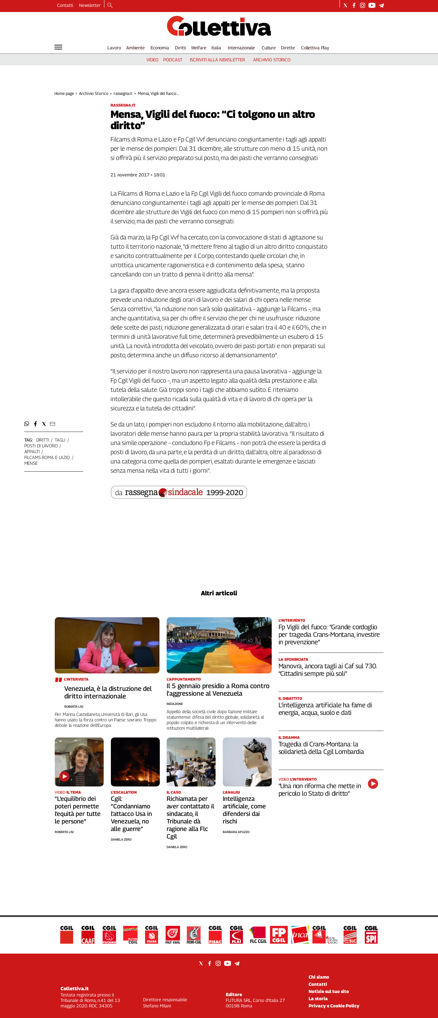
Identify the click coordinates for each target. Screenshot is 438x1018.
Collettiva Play (315, 47)
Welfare (198, 47)
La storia (318, 998)
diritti (42, 440)
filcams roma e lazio (47, 457)
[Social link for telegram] (381, 5)
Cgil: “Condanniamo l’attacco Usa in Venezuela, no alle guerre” (131, 813)
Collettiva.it (75, 988)
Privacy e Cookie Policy (334, 1005)
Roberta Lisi (73, 706)
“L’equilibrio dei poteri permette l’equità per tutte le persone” (78, 810)
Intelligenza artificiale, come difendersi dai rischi (244, 810)
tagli (60, 440)
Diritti (180, 47)
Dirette (288, 47)
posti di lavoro (41, 445)
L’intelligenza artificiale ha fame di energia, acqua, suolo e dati (325, 708)
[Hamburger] (58, 47)
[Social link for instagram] (362, 5)
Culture (269, 47)
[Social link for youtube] (372, 5)
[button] (26, 423)
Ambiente (135, 47)
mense (31, 463)
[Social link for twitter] (345, 5)
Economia (160, 47)
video (152, 59)
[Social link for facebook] (354, 5)
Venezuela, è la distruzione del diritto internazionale (108, 692)
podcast (172, 59)
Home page (64, 93)
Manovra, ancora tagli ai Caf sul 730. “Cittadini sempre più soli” (328, 669)
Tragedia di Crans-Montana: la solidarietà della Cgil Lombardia (321, 747)
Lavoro (114, 47)
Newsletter (90, 5)
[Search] (110, 6)
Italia (216, 47)
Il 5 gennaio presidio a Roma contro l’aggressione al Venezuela (218, 689)
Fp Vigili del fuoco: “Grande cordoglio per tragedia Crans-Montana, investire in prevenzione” (329, 634)
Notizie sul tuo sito (329, 991)
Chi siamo (319, 977)
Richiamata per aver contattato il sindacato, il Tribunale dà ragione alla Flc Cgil (190, 817)
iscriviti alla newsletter (217, 59)
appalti (32, 451)
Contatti (65, 5)
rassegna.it (123, 93)
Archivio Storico (93, 93)
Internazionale (241, 47)
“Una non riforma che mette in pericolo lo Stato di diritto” (320, 789)
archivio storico (272, 59)
